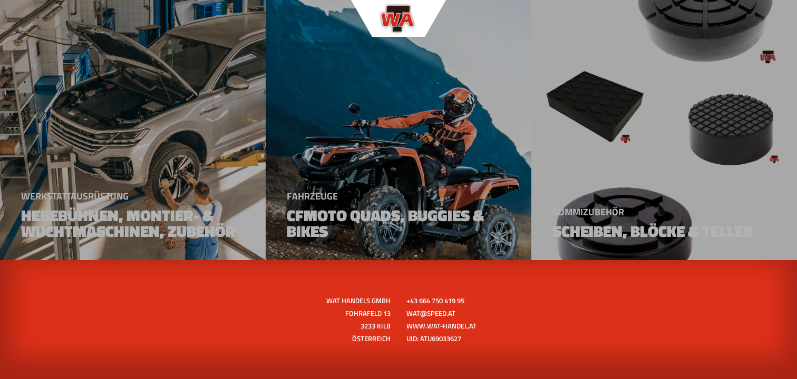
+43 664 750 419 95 (435, 300)
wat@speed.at (430, 313)
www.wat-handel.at (441, 326)
